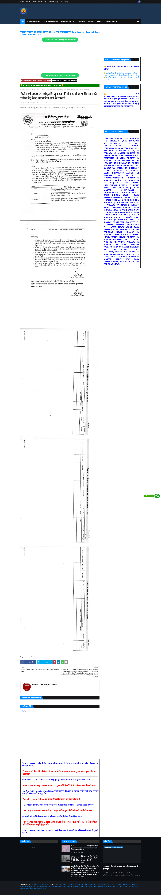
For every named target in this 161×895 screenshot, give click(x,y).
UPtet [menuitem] (99, 21)
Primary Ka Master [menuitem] (34, 21)
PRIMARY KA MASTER (40, 884)
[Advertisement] (59, 57)
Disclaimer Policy (53, 2)
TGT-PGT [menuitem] (91, 21)
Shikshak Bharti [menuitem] (111, 21)
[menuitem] (22, 21)
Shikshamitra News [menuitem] (68, 21)
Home (22, 2)
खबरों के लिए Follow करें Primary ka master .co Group (61, 75)
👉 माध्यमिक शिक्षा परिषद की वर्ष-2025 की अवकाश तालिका (120, 73)
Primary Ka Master (30, 89)
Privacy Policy (42, 2)
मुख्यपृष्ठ (22, 89)
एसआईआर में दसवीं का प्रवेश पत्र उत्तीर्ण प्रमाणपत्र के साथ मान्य (120, 867)
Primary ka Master (27, 102)
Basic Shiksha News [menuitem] (51, 21)
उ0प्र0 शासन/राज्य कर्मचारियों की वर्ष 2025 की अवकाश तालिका (121, 75)
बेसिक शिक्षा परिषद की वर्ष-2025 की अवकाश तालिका (64, 80)
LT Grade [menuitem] (81, 21)
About (28, 2)
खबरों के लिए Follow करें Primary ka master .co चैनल (61, 39)
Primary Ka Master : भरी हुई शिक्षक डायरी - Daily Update (36, 80)
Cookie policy (64, 2)
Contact (34, 2)
